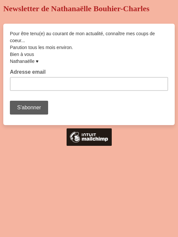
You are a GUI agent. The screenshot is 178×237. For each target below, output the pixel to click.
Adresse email (30, 71)
